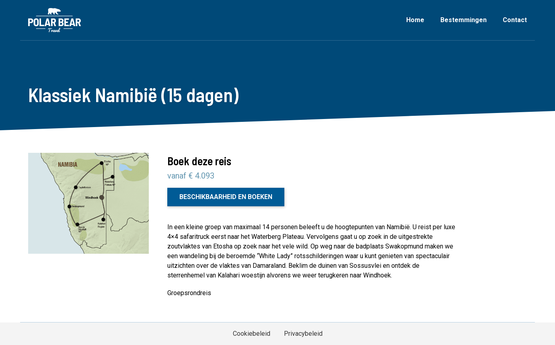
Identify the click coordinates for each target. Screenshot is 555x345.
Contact (515, 20)
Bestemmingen (463, 20)
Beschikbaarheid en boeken (225, 197)
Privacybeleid (303, 333)
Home (415, 20)
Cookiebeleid (251, 333)
